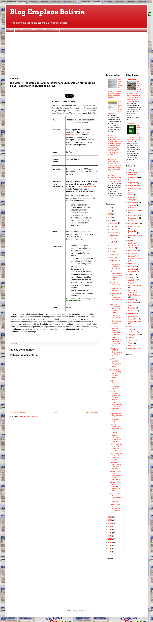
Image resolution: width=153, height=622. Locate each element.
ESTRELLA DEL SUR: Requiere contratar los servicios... (115, 486)
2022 (110, 220)
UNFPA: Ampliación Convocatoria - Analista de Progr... (116, 363)
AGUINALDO (133, 177)
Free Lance (132, 263)
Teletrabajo (132, 332)
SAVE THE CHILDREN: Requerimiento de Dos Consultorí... (116, 428)
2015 (110, 536)
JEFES (130, 274)
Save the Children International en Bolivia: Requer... (115, 396)
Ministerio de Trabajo (133, 291)
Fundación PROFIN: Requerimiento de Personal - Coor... (116, 352)
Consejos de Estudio (132, 194)
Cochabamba (133, 185)
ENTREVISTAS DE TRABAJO (135, 247)
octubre (113, 229)
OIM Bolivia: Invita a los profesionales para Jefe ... (115, 438)
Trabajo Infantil (133, 335)
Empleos (19, 30)
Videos (130, 346)
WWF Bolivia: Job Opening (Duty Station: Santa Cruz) (115, 465)
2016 (110, 533)
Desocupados (133, 218)
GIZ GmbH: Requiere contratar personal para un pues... (116, 330)
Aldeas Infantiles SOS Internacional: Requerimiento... (116, 297)
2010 (110, 552)
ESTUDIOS (132, 253)
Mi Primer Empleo (134, 286)
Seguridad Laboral (135, 322)
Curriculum (132, 205)
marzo (112, 251)
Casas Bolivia (132, 79)
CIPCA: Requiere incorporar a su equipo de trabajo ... (116, 456)
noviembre (114, 226)
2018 (110, 526)
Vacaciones (132, 340)
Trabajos (131, 337)
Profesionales (133, 316)
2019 (110, 523)
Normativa (132, 300)
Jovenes (131, 277)
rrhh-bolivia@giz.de (88, 186)
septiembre (114, 232)
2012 (110, 545)
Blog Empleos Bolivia (47, 12)
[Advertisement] (76, 53)
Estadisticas (132, 251)
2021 (110, 517)
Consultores (31, 30)
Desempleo (132, 215)
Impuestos (132, 266)
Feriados (131, 256)
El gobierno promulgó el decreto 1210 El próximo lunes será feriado (115, 178)
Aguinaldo (54, 30)
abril (112, 248)
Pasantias (131, 308)
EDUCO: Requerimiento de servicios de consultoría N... (116, 406)
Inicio (56, 413)
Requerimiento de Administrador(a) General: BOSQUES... (116, 264)
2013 (110, 542)
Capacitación (133, 183)
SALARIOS (132, 319)
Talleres (131, 329)
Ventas (130, 343)
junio (112, 242)
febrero (113, 255)
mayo (112, 245)
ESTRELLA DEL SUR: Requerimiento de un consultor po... (116, 475)
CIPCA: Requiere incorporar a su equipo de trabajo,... (116, 447)
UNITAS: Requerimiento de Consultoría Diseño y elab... (116, 275)
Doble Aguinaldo (134, 226)
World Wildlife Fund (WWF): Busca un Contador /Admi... (115, 374)
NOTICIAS (132, 302)
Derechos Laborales (135, 210)
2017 (110, 529)
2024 (110, 214)
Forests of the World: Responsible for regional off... (115, 508)
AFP (129, 170)
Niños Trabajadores (135, 295)
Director (131, 221)
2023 (110, 217)
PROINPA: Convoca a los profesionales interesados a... (116, 341)
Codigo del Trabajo (135, 188)
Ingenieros (132, 269)
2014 (110, 539)
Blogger (84, 611)
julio (112, 239)
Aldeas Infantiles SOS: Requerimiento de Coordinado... (116, 497)
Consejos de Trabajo (132, 199)
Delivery (131, 208)
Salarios (43, 30)
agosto (113, 236)
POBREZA (132, 313)
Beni (130, 180)
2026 (110, 208)
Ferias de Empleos (135, 259)
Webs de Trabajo (134, 348)
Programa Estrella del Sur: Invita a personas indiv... (115, 308)
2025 (110, 211)
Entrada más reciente (18, 413)
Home (10, 30)
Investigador (132, 272)
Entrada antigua (92, 413)
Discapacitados (133, 223)
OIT (129, 305)
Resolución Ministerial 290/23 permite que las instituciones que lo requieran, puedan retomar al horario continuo (115, 165)
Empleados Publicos (135, 236)
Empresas (132, 243)
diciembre (114, 223)
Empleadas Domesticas (132, 232)
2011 (110, 548)
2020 (110, 520)
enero (112, 258)
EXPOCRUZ (131, 123)
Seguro (131, 326)
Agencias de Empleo (132, 173)
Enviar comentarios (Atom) (29, 416)
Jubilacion (132, 280)
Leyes (130, 283)
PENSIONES (133, 311)
